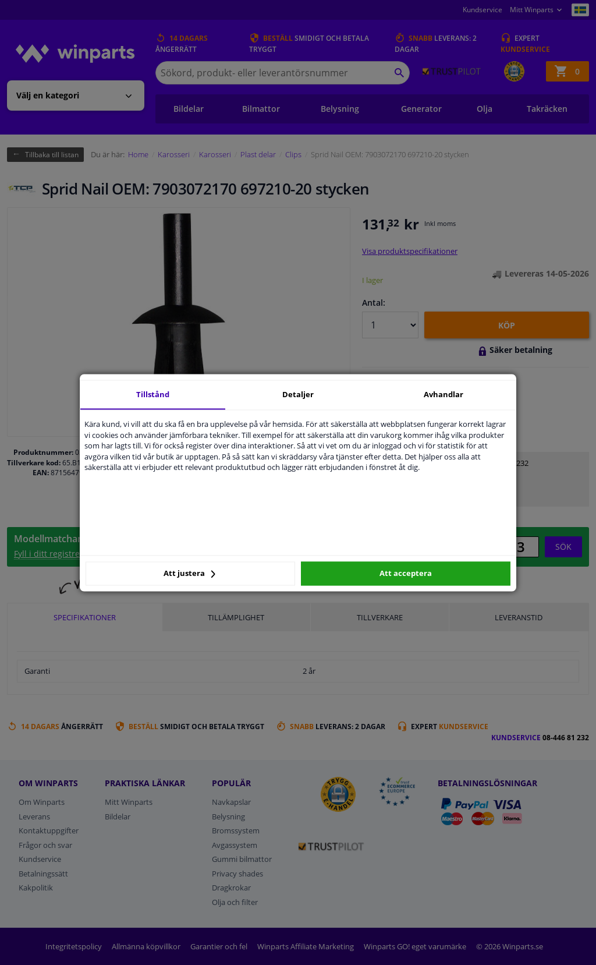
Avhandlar (443, 394)
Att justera (189, 573)
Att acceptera (405, 573)
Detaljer (298, 394)
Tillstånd (152, 394)
